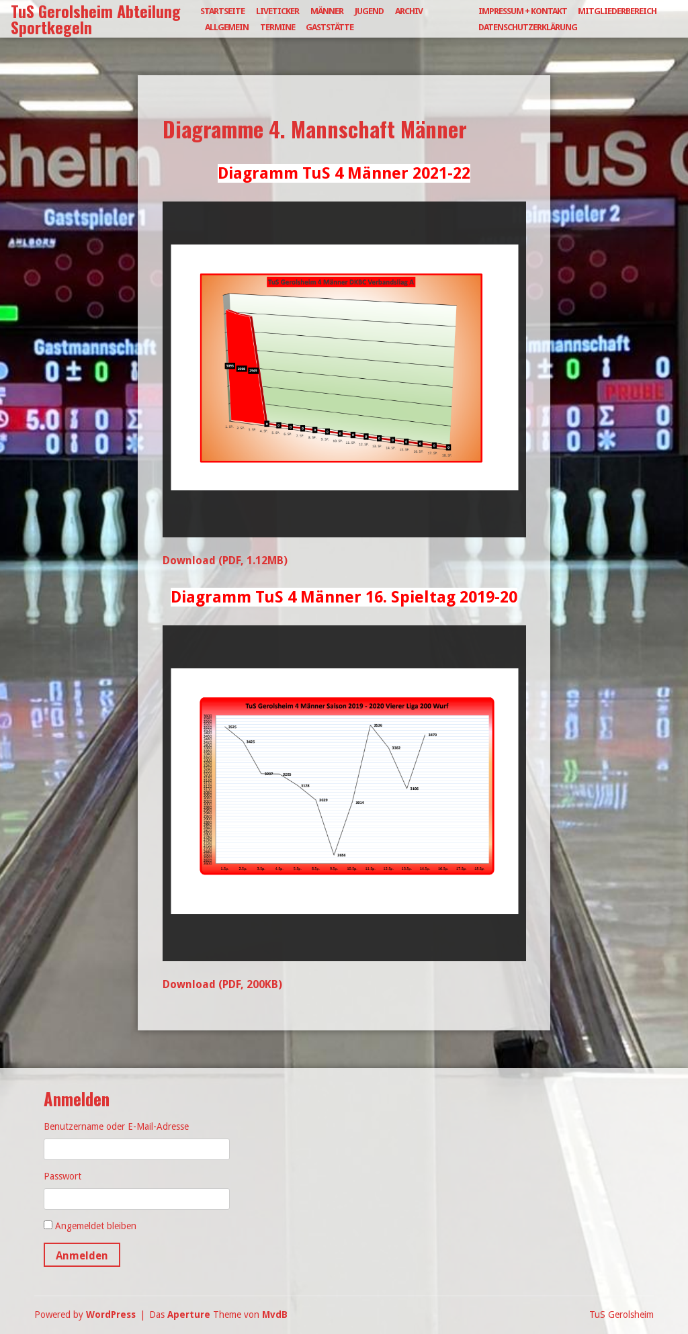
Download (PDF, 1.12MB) (225, 560)
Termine (277, 27)
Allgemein (227, 27)
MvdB (275, 1314)
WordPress (111, 1314)
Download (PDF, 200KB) (222, 984)
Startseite (222, 11)
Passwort (62, 1176)
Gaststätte (329, 27)
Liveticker (277, 11)
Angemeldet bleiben (95, 1225)
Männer (326, 11)
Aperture (188, 1314)
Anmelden (82, 1255)
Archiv (409, 11)
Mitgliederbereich (617, 11)
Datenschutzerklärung (527, 27)
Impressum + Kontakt (522, 11)
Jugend (369, 11)
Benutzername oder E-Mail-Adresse (116, 1126)
